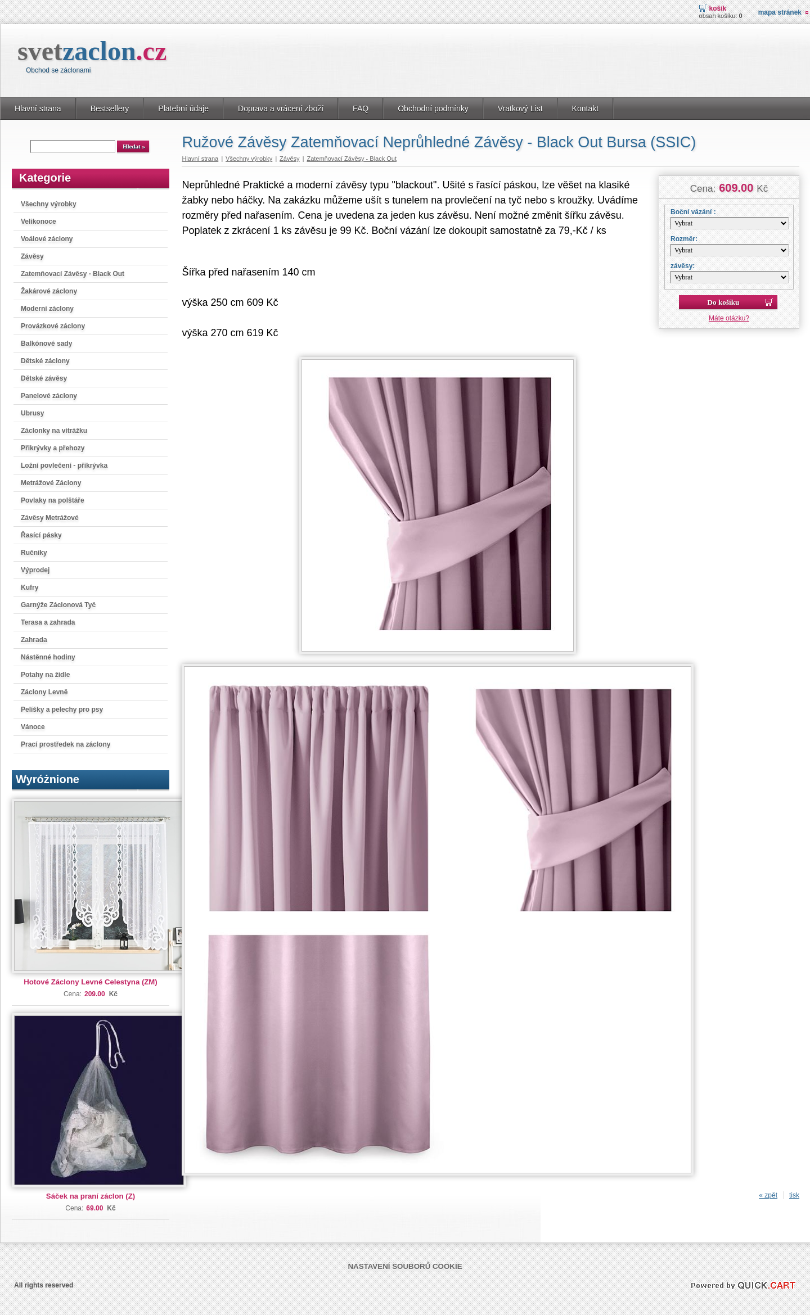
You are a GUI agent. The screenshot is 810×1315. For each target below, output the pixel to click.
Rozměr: (684, 239)
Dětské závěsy (44, 378)
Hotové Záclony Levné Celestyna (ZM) (90, 982)
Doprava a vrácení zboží (280, 108)
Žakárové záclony (49, 291)
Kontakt (585, 108)
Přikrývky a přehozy (52, 448)
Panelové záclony (49, 396)
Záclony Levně (44, 692)
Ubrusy (32, 413)
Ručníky (34, 553)
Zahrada (34, 640)
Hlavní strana (38, 108)
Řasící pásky (41, 535)
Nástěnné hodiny (48, 657)
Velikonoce (38, 221)
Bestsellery (110, 108)
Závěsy (32, 256)
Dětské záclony (45, 361)
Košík (718, 8)
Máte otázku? (729, 318)
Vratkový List (520, 108)
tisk (794, 1195)
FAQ (360, 108)
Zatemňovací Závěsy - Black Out (72, 274)
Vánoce (33, 727)
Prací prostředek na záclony (65, 744)
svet (91, 51)
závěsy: (682, 266)
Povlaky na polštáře (52, 500)
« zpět (768, 1195)
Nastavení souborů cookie (405, 1266)
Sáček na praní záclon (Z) (90, 1196)
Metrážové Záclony (51, 483)
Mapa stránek (780, 12)
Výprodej (35, 570)
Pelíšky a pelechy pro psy (62, 709)
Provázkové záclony (53, 326)
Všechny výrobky (48, 204)
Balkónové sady (46, 343)
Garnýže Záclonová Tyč (58, 605)
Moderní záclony (47, 309)
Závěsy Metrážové (50, 518)
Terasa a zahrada (48, 622)
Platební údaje (183, 108)
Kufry (29, 587)
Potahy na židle (45, 675)
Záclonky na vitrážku (54, 431)
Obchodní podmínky (433, 108)
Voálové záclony (47, 239)
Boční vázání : (693, 212)
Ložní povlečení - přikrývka (64, 465)
